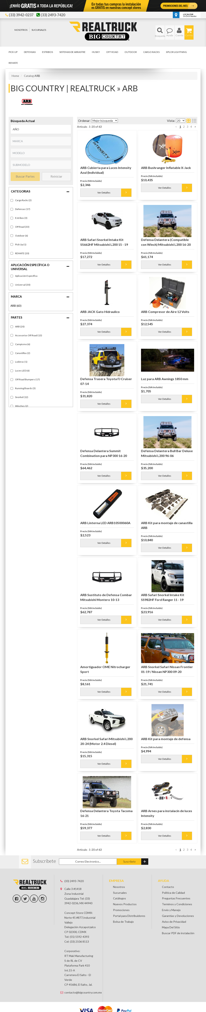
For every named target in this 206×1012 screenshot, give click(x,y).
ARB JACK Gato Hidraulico (100, 312)
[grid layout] (188, 120)
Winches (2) (21, 405)
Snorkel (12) (21, 397)
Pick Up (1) (20, 244)
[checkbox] (11, 276)
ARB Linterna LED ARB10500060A (105, 523)
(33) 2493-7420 (74, 881)
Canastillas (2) (22, 353)
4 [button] (191, 126)
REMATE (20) (22, 253)
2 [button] (184, 126)
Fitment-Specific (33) (26, 276)
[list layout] (194, 120)
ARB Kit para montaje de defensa (166, 739)
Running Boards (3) (25, 388)
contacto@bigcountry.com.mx (80, 992)
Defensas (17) (22, 209)
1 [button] (180, 126)
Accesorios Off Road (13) (28, 335)
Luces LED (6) (22, 370)
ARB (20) (20, 326)
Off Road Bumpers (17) (27, 379)
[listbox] (41, 129)
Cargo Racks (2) (23, 200)
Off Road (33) (22, 226)
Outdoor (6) (21, 235)
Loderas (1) (21, 361)
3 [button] (187, 126)
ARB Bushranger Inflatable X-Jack (166, 168)
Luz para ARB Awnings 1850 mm (164, 379)
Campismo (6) (22, 344)
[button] (160, 32)
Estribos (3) (21, 217)
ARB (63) (15, 305)
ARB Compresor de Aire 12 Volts (165, 312)
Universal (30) (22, 284)
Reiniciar (56, 176)
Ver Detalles (103, 192)
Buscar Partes (25, 176)
